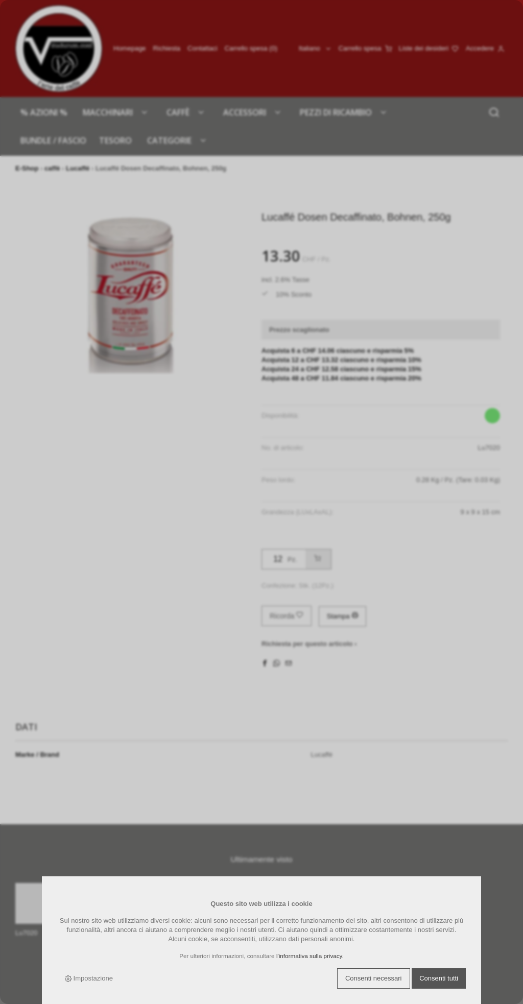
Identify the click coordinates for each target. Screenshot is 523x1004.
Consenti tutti (438, 978)
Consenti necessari (373, 978)
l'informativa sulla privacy (309, 955)
